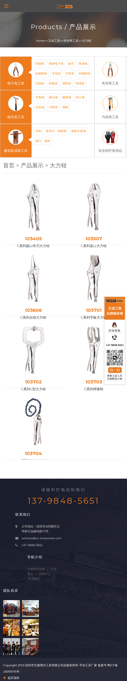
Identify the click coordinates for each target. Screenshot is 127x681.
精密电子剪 (56, 63)
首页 (8, 165)
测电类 (66, 83)
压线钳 (39, 83)
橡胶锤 (66, 97)
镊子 (71, 63)
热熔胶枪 (41, 73)
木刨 (38, 131)
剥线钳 (53, 83)
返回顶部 (11, 678)
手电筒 (56, 73)
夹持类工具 (71, 41)
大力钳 (86, 41)
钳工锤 (80, 97)
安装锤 (39, 107)
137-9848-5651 (32, 545)
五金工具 (54, 41)
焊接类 (39, 63)
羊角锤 (39, 97)
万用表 (69, 73)
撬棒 (65, 107)
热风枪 (83, 63)
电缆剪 (80, 83)
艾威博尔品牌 (36, 569)
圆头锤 (53, 97)
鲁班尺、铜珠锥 (56, 131)
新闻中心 (45, 574)
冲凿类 (53, 107)
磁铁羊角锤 (78, 131)
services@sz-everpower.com (42, 538)
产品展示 (32, 165)
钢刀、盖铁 (42, 141)
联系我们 (34, 579)
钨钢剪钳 (84, 73)
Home (40, 41)
